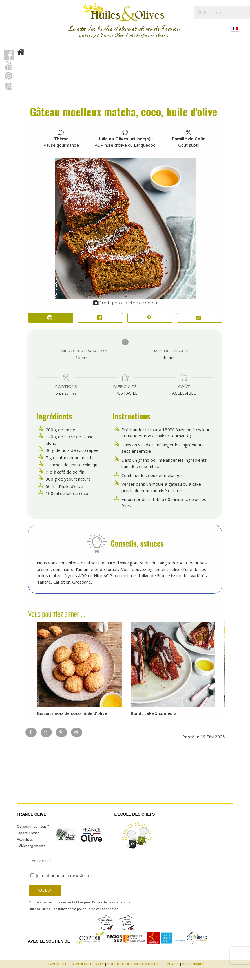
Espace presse (28, 833)
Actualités (25, 839)
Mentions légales (88, 964)
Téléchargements (31, 846)
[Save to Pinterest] (61, 732)
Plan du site (57, 964)
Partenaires (193, 964)
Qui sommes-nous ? (33, 826)
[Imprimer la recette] (50, 318)
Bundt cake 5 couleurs (153, 713)
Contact (171, 964)
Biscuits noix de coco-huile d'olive (72, 713)
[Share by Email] (199, 318)
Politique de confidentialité (133, 964)
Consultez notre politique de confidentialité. (85, 909)
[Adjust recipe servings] (57, 393)
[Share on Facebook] (100, 318)
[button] (149, 318)
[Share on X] (46, 732)
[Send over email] (76, 732)
